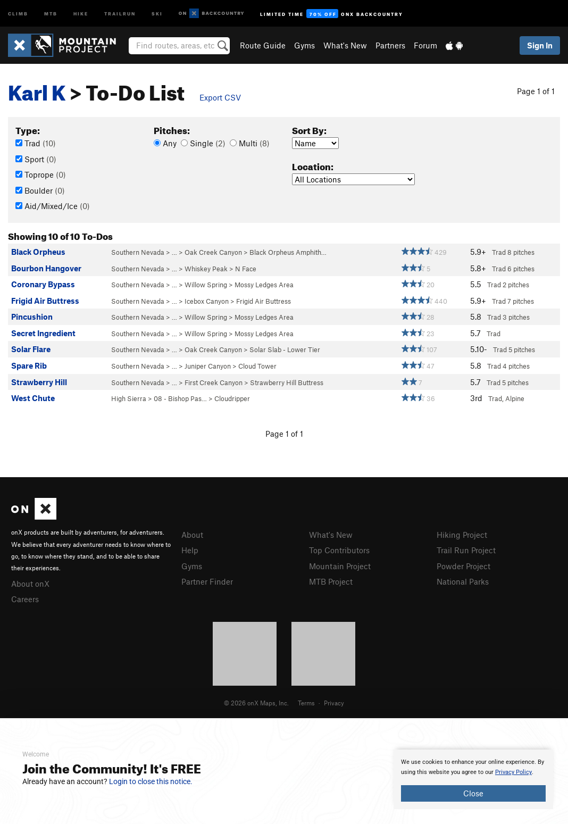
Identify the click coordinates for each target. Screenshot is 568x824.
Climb (18, 13)
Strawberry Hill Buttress (286, 382)
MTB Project (331, 581)
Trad (35, 143)
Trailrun (120, 13)
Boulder (40, 190)
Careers (25, 599)
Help (189, 550)
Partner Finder (207, 581)
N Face (245, 268)
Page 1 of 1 (536, 91)
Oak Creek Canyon (213, 252)
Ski (157, 13)
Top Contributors (339, 550)
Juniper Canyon (208, 366)
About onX (30, 583)
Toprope (40, 174)
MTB (50, 13)
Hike (80, 13)
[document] (473, 779)
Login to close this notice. (151, 781)
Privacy (334, 702)
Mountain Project (340, 566)
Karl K (37, 88)
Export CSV (220, 97)
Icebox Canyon (207, 301)
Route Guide (263, 45)
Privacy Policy (513, 772)
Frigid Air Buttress (263, 301)
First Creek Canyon (214, 382)
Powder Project (463, 566)
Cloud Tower (257, 366)
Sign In (540, 45)
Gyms (304, 45)
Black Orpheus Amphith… (288, 252)
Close (473, 793)
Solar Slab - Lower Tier (284, 349)
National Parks (463, 581)
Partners (390, 45)
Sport (35, 159)
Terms (306, 702)
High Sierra (128, 398)
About (192, 534)
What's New (345, 45)
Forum (425, 45)
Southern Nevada (137, 252)
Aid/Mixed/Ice (52, 206)
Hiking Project (462, 534)
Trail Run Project (466, 550)
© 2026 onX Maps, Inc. (256, 702)
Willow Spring (206, 284)
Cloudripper (232, 398)
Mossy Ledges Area (264, 284)
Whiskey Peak (206, 268)
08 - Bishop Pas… (180, 398)
